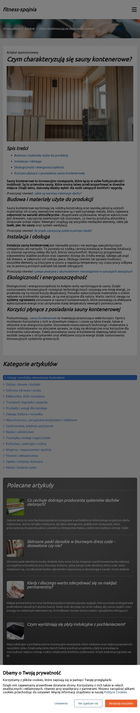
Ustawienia (61, 703)
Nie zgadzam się (88, 703)
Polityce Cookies (115, 692)
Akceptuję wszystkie (121, 703)
